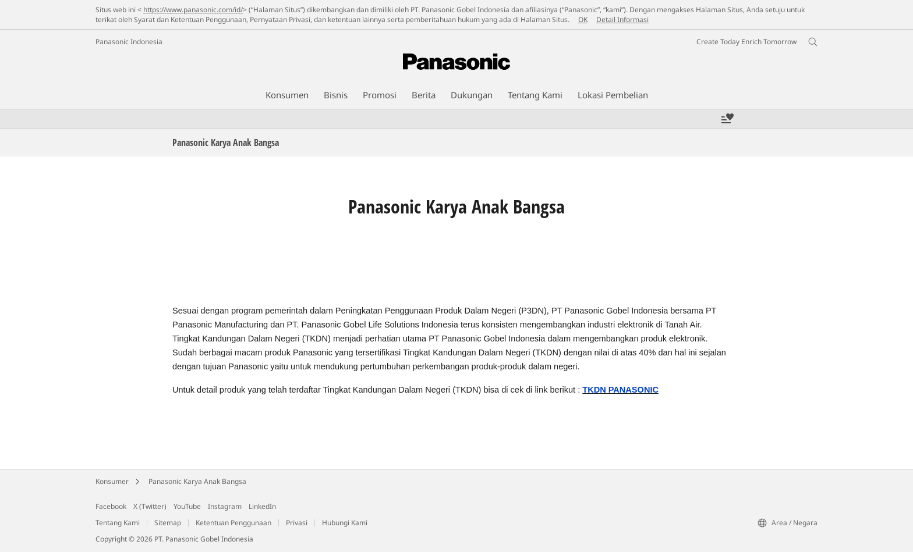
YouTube (187, 506)
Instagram (225, 506)
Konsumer (112, 481)
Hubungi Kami (344, 523)
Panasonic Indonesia (128, 42)
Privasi (296, 523)
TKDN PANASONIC (620, 389)
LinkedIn (262, 506)
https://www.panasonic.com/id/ (193, 10)
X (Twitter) (150, 506)
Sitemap (167, 523)
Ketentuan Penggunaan (233, 523)
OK (583, 19)
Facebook (110, 506)
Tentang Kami (117, 523)
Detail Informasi (622, 19)
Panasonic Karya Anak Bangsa (197, 481)
